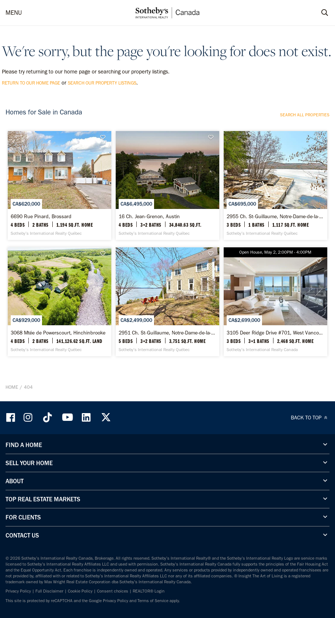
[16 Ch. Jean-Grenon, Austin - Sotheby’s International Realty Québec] (167, 185)
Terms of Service (152, 600)
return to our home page (31, 83)
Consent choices (112, 591)
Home (12, 387)
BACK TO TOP (310, 417)
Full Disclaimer (49, 591)
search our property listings (102, 83)
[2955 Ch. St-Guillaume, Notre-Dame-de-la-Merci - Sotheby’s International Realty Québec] (275, 185)
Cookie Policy (80, 591)
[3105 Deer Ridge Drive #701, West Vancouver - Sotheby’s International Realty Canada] (275, 301)
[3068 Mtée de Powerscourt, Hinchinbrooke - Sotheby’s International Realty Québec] (59, 301)
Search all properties (304, 114)
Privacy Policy (18, 591)
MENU (14, 12)
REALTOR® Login (149, 591)
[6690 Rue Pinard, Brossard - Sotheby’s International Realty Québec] (59, 185)
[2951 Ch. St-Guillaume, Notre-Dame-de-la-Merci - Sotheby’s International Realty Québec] (167, 301)
